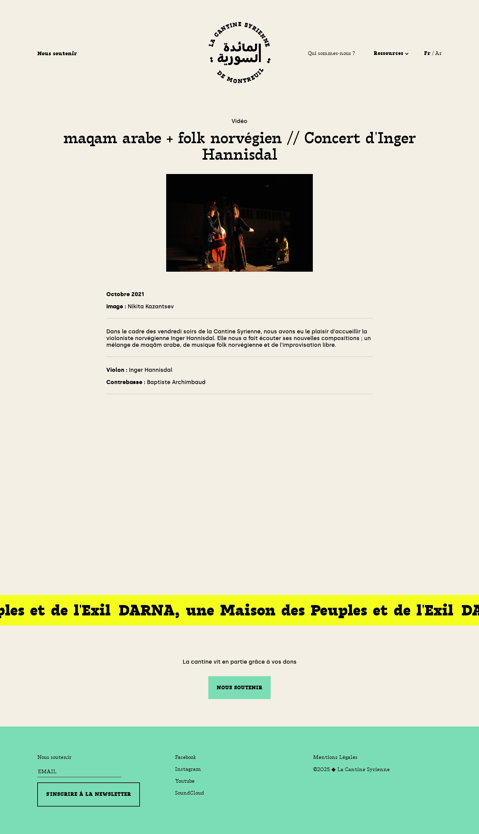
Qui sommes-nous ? (331, 53)
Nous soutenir (58, 53)
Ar (438, 53)
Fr (427, 53)
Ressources (391, 53)
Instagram (188, 769)
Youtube (185, 781)
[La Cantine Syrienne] (240, 53)
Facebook (185, 757)
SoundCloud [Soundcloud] (189, 793)
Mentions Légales (335, 757)
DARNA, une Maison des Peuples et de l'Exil (284, 610)
